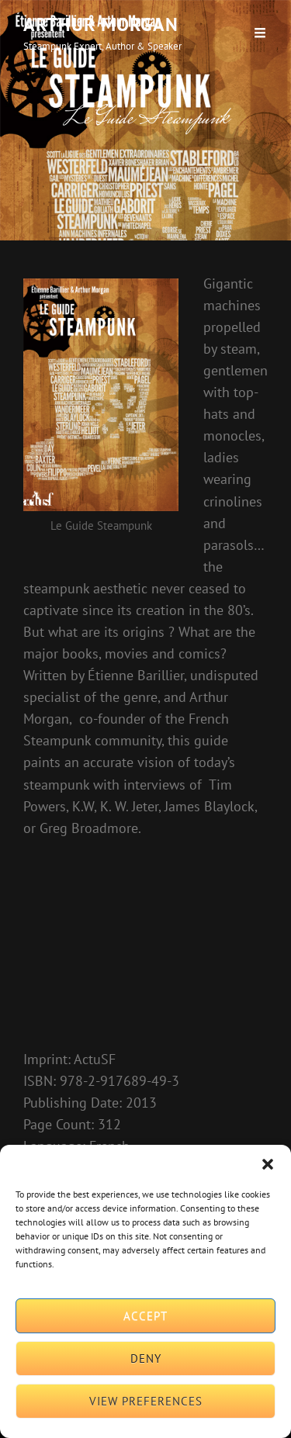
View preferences (146, 1401)
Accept (145, 1315)
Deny (145, 1358)
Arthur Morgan (100, 24)
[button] (267, 1164)
